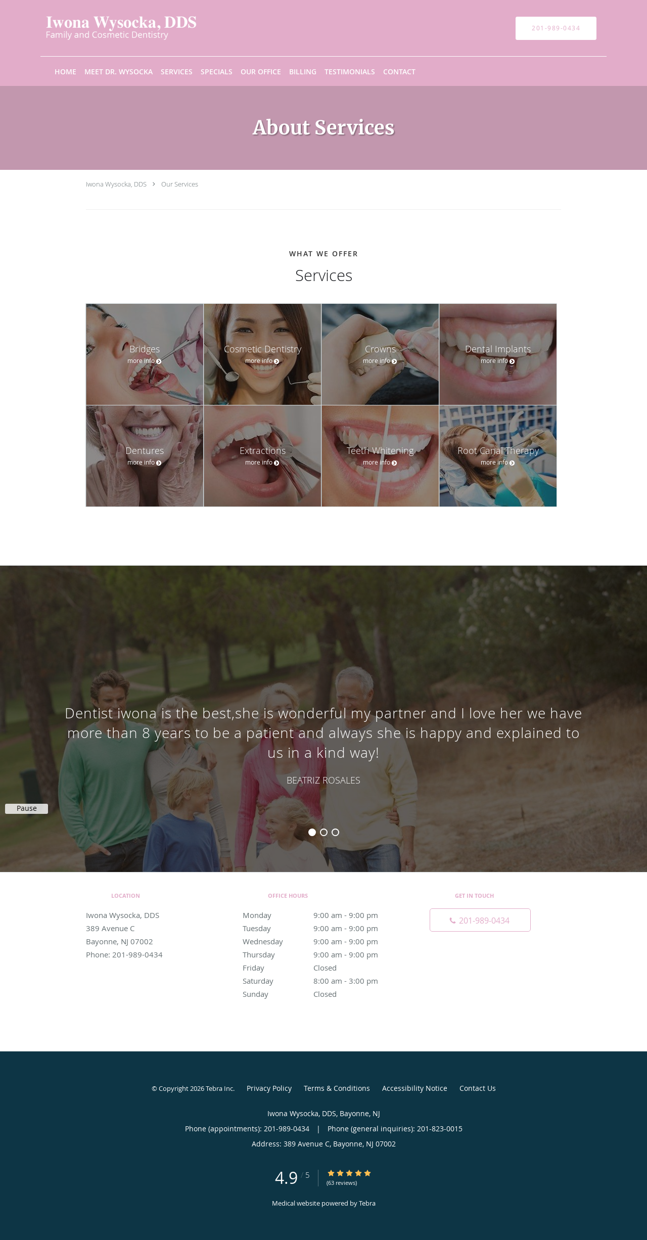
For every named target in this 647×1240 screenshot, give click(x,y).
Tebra (367, 1203)
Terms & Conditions (337, 1088)
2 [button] (324, 832)
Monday (321, 915)
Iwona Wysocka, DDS (116, 184)
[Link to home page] (105, 28)
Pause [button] (27, 808)
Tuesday (321, 928)
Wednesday (321, 941)
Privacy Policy (269, 1088)
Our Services (179, 184)
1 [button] (312, 832)
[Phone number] (480, 920)
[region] (323, 708)
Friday (321, 967)
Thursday (321, 954)
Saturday (321, 980)
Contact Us (477, 1088)
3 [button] (335, 832)
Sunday (321, 993)
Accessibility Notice (414, 1088)
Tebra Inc (219, 1088)
